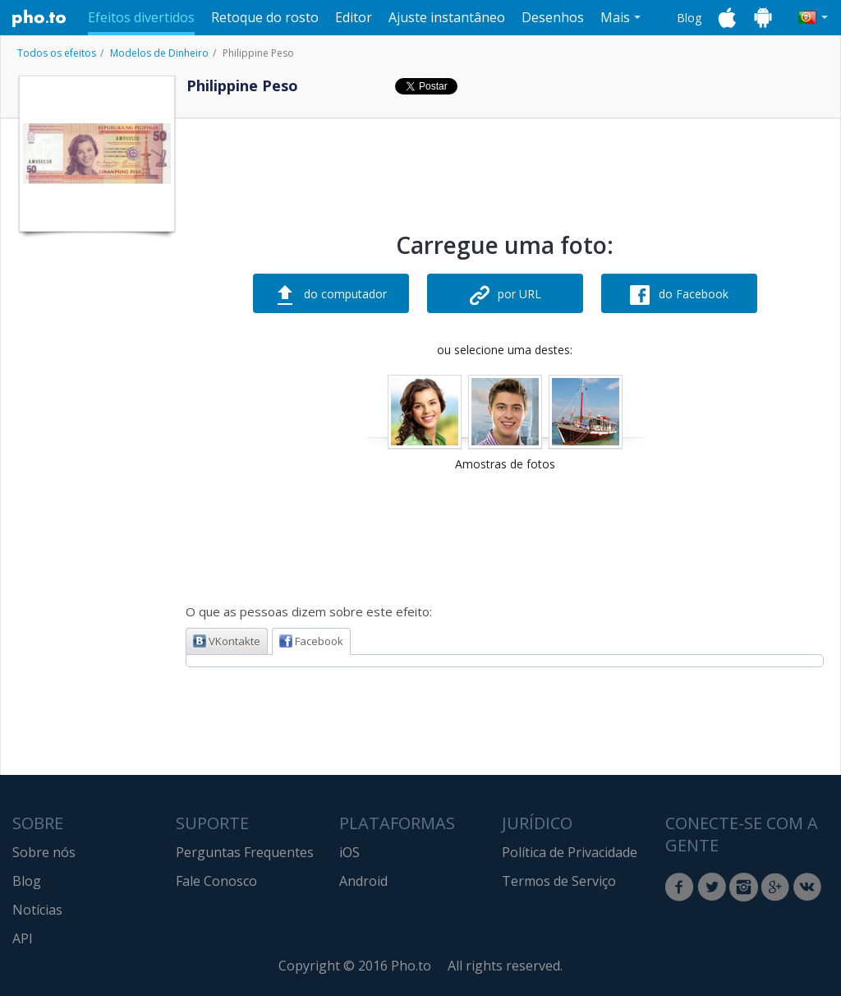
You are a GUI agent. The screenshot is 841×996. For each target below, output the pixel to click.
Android (363, 881)
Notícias (37, 910)
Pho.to (39, 18)
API (22, 938)
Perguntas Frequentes (245, 852)
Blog (689, 17)
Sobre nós (44, 852)
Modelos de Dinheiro (159, 53)
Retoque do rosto (265, 17)
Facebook (311, 641)
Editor (353, 17)
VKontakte (226, 641)
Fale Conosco (216, 881)
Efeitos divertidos (141, 17)
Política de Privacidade (569, 852)
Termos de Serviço (559, 881)
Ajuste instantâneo (446, 17)
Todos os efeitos (56, 53)
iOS (349, 852)
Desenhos (553, 17)
